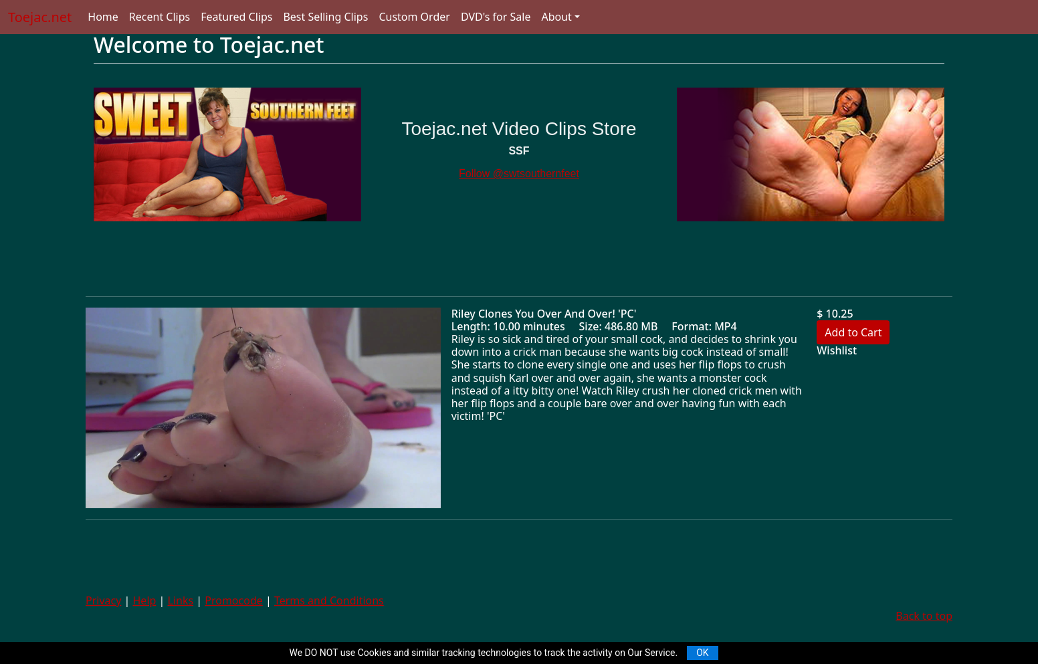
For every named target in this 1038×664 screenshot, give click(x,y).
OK (702, 652)
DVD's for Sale (496, 16)
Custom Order (414, 16)
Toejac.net (40, 17)
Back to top (924, 615)
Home (103, 16)
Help (145, 600)
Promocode (234, 600)
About (556, 16)
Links (181, 600)
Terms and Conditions (329, 600)
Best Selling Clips (325, 16)
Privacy (103, 600)
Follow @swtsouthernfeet (519, 173)
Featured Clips (236, 16)
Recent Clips (159, 16)
